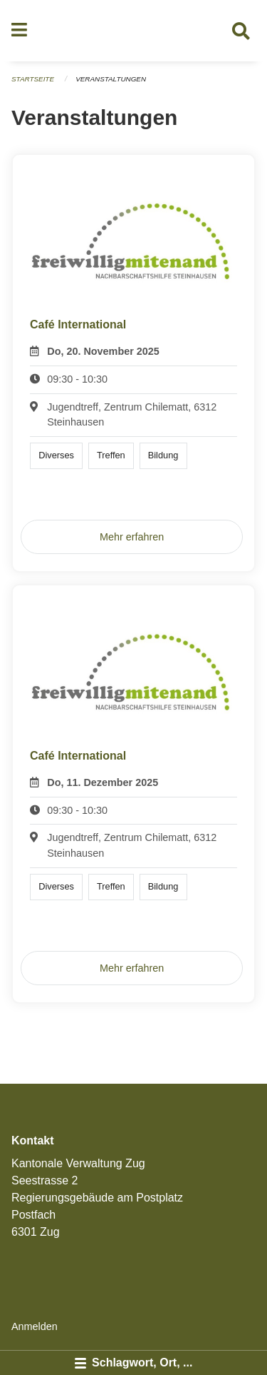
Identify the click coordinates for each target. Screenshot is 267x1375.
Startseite (32, 79)
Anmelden (34, 1326)
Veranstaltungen (110, 79)
